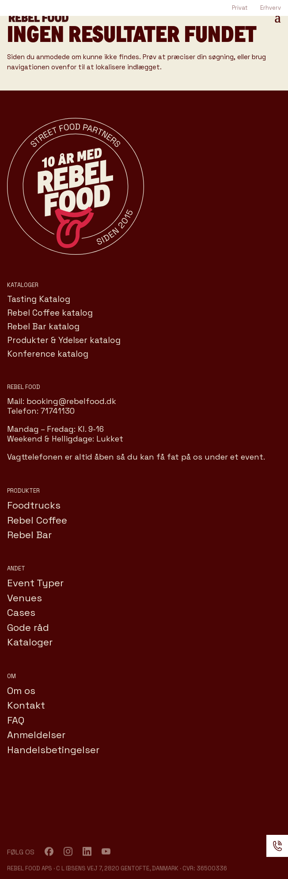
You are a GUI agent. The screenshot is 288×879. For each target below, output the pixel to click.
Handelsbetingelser (53, 749)
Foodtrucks (34, 505)
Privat (240, 7)
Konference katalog (47, 353)
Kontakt (26, 705)
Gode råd (28, 627)
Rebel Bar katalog (43, 326)
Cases (21, 612)
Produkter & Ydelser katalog (64, 340)
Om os (21, 690)
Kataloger (30, 642)
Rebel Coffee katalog (50, 312)
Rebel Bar (29, 534)
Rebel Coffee (37, 520)
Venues (24, 598)
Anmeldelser (36, 734)
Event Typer (35, 583)
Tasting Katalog (38, 299)
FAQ (15, 720)
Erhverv (270, 7)
